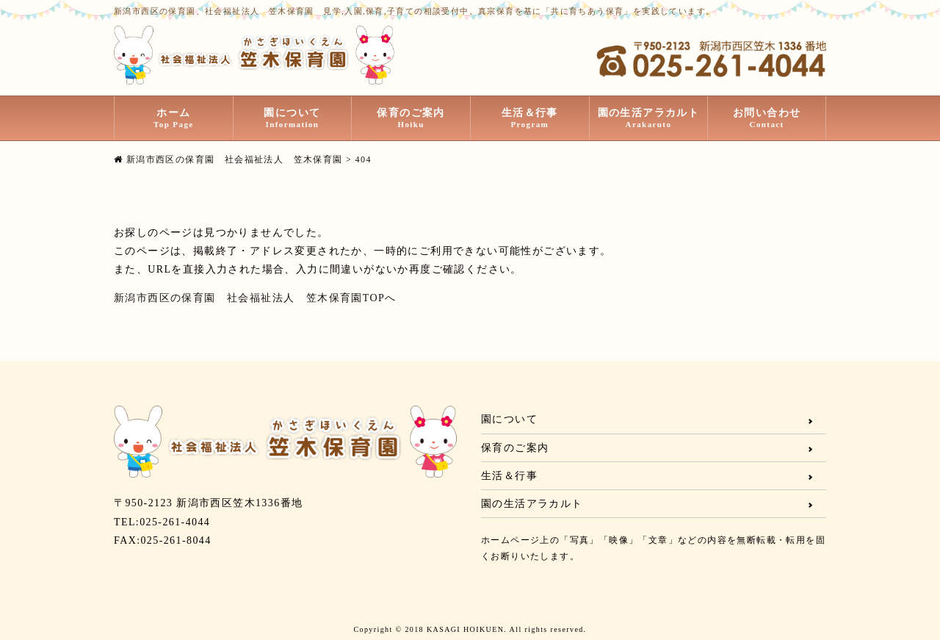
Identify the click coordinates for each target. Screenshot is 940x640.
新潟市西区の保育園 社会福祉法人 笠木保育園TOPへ (255, 297)
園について (292, 118)
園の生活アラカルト (648, 118)
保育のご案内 (410, 118)
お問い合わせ (767, 118)
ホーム (173, 118)
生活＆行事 (529, 118)
